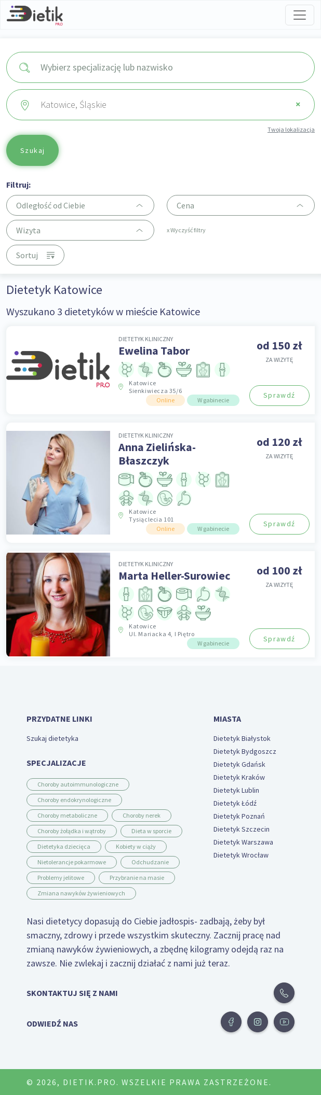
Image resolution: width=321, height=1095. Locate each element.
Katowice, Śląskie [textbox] (171, 104)
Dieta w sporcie (151, 831)
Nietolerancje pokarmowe (71, 862)
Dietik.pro (89, 1082)
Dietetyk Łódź (235, 803)
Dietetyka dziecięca (63, 846)
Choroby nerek (141, 815)
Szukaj (32, 150)
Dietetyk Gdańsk (239, 764)
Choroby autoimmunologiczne (77, 784)
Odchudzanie (150, 862)
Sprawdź (279, 395)
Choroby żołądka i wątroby (71, 831)
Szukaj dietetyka (52, 738)
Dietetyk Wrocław (241, 855)
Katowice (155, 387)
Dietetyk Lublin (236, 790)
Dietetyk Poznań (239, 816)
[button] (231, 1022)
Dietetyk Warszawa (243, 842)
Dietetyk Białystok (242, 738)
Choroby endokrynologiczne (74, 800)
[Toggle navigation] (299, 15)
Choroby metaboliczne (67, 815)
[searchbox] (173, 67)
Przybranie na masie (137, 877)
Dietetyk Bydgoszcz (244, 751)
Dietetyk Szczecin (241, 829)
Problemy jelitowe (60, 877)
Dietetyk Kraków (239, 777)
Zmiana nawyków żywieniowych (81, 893)
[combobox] (160, 67)
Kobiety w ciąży (136, 846)
